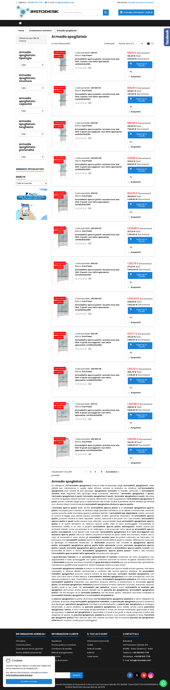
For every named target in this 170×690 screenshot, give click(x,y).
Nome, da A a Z (131, 44)
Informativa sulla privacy (19, 675)
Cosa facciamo (23, 644)
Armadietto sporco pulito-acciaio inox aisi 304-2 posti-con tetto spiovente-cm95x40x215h (97, 202)
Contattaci (131, 634)
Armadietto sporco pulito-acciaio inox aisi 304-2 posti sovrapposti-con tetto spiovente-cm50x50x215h (98, 167)
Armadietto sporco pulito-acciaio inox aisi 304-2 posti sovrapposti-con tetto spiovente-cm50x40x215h (98, 132)
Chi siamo (21, 641)
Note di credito (94, 648)
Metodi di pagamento (62, 652)
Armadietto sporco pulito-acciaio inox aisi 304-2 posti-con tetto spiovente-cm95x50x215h (97, 237)
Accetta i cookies (29, 681)
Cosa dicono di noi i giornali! (29, 648)
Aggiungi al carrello (138, 64)
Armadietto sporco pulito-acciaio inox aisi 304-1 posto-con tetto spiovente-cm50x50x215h (97, 97)
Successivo (113, 471)
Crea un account (146, 2)
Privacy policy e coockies (64, 644)
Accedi (131, 2)
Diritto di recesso (60, 660)
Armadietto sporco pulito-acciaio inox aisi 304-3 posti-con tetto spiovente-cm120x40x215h (97, 272)
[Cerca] (85, 12)
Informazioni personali (98, 641)
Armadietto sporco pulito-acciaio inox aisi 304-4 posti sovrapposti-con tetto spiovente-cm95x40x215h (97, 342)
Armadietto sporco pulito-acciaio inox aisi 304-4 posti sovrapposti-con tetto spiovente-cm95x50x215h (97, 378)
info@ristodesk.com (64, 2)
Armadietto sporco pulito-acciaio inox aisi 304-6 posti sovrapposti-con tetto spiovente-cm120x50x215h (97, 448)
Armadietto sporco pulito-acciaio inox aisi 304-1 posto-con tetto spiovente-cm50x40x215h (97, 61)
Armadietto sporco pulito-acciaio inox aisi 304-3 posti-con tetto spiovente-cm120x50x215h (97, 307)
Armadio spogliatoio (30, 169)
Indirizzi (90, 652)
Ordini (90, 644)
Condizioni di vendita (62, 648)
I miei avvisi (92, 656)
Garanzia (56, 656)
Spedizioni (57, 641)
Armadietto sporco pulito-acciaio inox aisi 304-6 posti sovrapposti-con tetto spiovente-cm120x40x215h (97, 413)
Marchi (20, 177)
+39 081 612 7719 (34, 2)
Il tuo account (97, 634)
